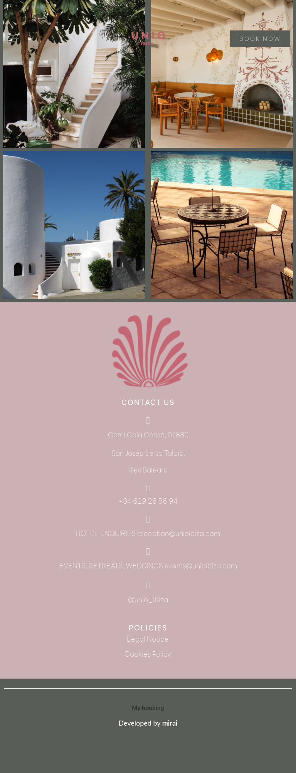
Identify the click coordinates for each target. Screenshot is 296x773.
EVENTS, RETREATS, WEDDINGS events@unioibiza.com (148, 565)
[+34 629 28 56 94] (148, 488)
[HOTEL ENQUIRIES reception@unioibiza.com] (148, 519)
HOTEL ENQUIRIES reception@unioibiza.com (148, 533)
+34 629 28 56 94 (148, 501)
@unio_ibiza (148, 599)
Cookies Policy (147, 654)
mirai (170, 723)
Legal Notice (148, 639)
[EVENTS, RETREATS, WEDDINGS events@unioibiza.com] (148, 551)
